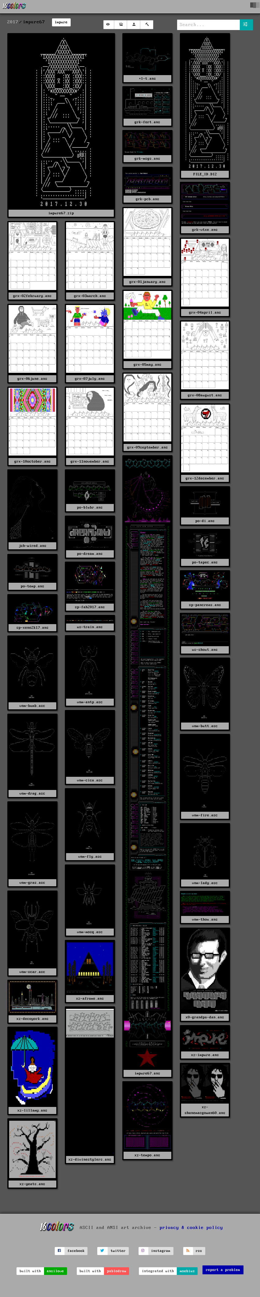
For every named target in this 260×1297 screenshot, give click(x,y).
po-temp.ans (32, 586)
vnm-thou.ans (205, 919)
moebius (187, 1271)
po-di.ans (205, 521)
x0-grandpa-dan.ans (205, 1017)
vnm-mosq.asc (90, 932)
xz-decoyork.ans (33, 1019)
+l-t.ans (147, 79)
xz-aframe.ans (90, 999)
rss (199, 1251)
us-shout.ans (205, 650)
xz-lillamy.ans (32, 1110)
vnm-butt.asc (205, 726)
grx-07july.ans (90, 379)
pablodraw (116, 1271)
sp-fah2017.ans (90, 607)
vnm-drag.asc (32, 793)
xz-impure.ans (205, 1055)
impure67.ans (147, 1073)
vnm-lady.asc (205, 883)
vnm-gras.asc (32, 883)
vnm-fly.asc (90, 857)
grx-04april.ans (205, 313)
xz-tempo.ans (147, 1155)
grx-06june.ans (32, 379)
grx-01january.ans (147, 282)
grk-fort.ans (147, 122)
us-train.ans (90, 627)
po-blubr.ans (90, 507)
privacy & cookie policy (191, 1227)
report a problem (223, 1270)
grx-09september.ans (147, 447)
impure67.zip (61, 213)
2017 (12, 22)
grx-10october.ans (32, 461)
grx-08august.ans (205, 395)
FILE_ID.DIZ (205, 174)
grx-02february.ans (32, 296)
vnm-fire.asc (205, 815)
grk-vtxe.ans (205, 230)
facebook (76, 1251)
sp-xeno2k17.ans (33, 628)
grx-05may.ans (148, 365)
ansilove (55, 1271)
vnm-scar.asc (32, 972)
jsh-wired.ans (32, 546)
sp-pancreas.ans (205, 605)
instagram (160, 1251)
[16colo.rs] (14, 6)
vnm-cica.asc (90, 780)
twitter (118, 1251)
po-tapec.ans (205, 562)
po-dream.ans (90, 554)
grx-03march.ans (90, 296)
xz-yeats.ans (32, 1184)
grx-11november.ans (90, 461)
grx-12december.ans (205, 478)
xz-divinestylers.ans (90, 1160)
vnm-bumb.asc (32, 706)
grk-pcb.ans (147, 199)
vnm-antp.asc (90, 702)
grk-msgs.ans (147, 159)
